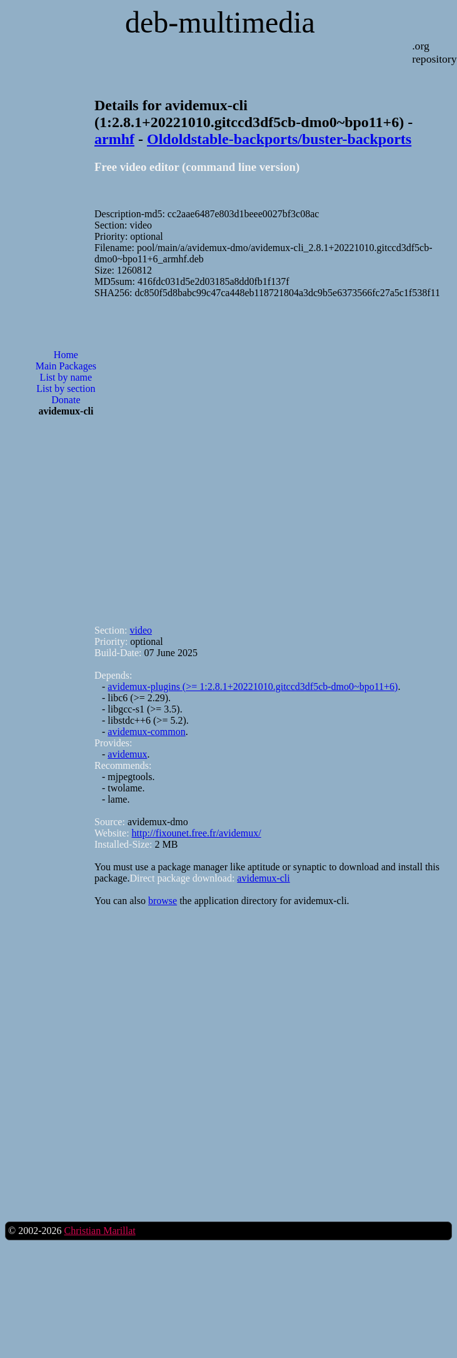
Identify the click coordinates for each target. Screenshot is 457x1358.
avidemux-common (146, 731)
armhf (114, 139)
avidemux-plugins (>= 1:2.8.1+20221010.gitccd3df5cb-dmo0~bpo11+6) (253, 686)
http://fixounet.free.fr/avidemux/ (196, 833)
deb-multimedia (220, 22)
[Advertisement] (179, 456)
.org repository (434, 52)
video (140, 630)
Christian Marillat (99, 1230)
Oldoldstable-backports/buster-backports (279, 139)
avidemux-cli (263, 878)
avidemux (127, 754)
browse (162, 900)
